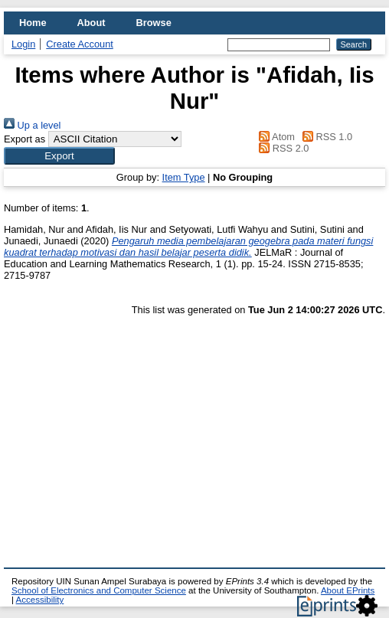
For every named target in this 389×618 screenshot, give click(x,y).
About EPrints (347, 590)
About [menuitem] (91, 22)
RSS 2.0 (281, 148)
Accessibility (40, 599)
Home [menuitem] (33, 22)
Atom (274, 136)
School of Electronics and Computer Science (98, 590)
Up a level (32, 125)
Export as (24, 139)
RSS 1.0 (325, 136)
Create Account (79, 44)
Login (23, 44)
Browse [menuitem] (154, 22)
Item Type (183, 177)
